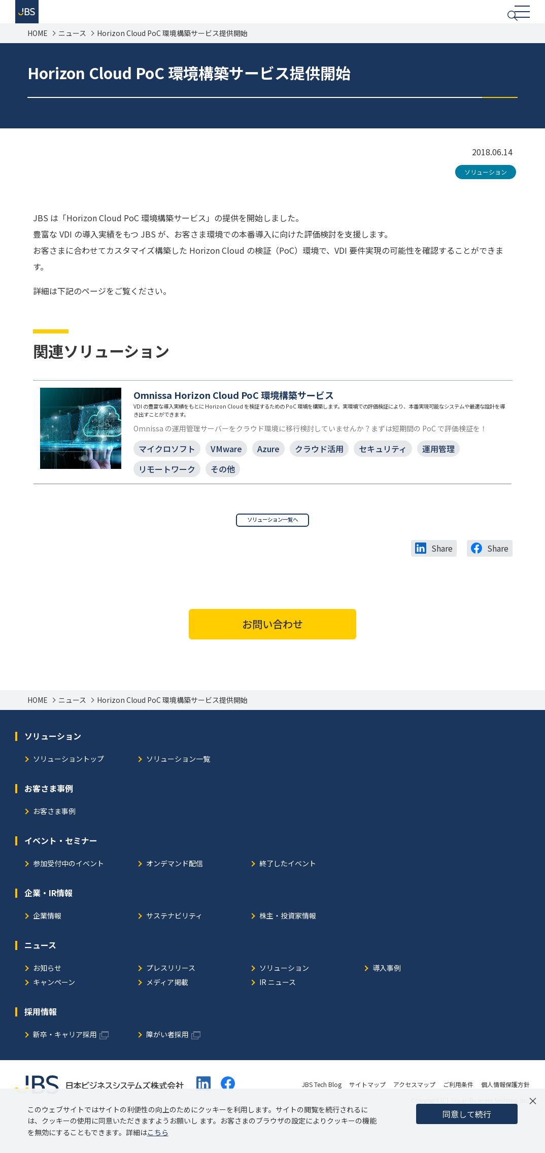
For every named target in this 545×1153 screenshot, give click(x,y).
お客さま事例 (54, 843)
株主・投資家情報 (287, 947)
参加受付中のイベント (68, 895)
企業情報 (47, 947)
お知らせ (47, 1000)
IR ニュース (277, 1014)
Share (442, 580)
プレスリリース (170, 1000)
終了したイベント (287, 895)
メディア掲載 (167, 1014)
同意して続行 (466, 1114)
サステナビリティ (174, 947)
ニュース (72, 45)
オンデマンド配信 (174, 895)
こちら (157, 1132)
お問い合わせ (272, 655)
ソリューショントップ (68, 791)
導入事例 (386, 1000)
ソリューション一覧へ (272, 548)
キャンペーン (54, 1014)
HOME (37, 45)
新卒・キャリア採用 (65, 1066)
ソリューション (485, 184)
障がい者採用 (167, 1066)
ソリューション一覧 (178, 791)
